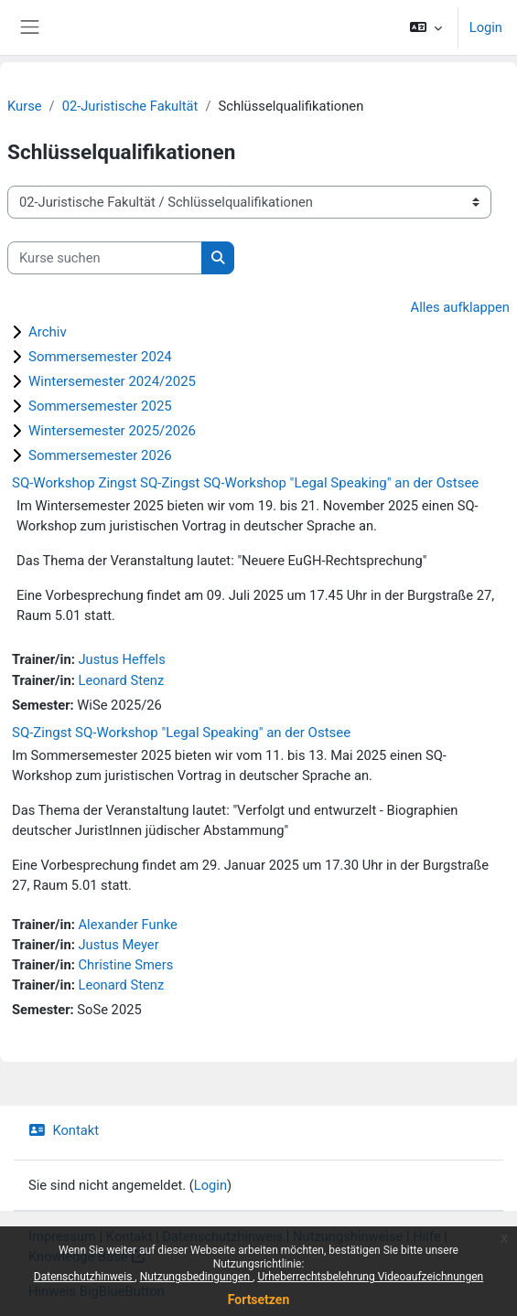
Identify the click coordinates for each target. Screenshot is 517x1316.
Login (485, 27)
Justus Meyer (118, 944)
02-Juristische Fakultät (130, 106)
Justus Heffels (121, 659)
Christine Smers (125, 965)
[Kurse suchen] (104, 257)
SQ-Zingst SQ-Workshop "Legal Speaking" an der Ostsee (181, 732)
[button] (425, 27)
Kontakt (63, 1130)
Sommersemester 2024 (100, 356)
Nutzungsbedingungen (196, 1276)
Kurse (24, 106)
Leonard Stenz (121, 680)
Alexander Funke (127, 924)
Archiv (47, 332)
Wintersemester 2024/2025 (112, 381)
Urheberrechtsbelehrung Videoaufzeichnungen (370, 1276)
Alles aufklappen (460, 307)
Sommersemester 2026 (100, 455)
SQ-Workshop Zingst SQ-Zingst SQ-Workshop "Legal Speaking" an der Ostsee (245, 483)
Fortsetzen (259, 1299)
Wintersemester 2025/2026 (112, 431)
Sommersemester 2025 (100, 406)
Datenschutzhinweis (84, 1276)
